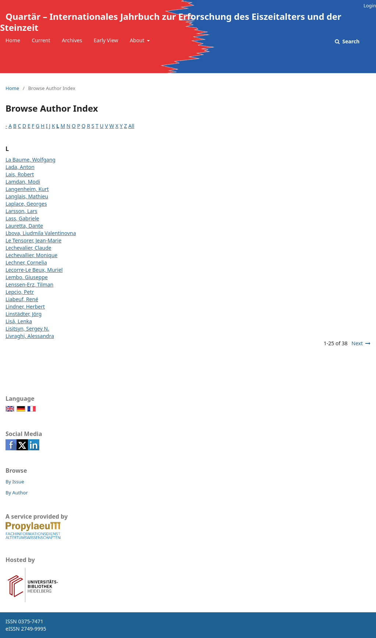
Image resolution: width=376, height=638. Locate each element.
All (131, 125)
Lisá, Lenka (19, 321)
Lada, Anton (20, 166)
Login (370, 5)
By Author (17, 492)
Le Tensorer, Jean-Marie (33, 240)
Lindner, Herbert (25, 306)
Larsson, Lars (21, 211)
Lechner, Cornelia (26, 262)
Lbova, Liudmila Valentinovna (41, 233)
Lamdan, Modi (23, 181)
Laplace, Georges (26, 203)
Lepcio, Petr (20, 291)
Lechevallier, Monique (31, 255)
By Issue (15, 481)
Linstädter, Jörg (23, 313)
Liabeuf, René (22, 299)
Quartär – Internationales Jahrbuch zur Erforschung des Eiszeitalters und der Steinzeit (170, 21)
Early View (106, 40)
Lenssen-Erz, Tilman (30, 284)
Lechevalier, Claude (28, 247)
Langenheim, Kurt (27, 188)
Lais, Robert (20, 174)
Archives (72, 40)
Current (41, 40)
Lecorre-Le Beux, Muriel (34, 269)
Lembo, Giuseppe (27, 277)
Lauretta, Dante (24, 225)
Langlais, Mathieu (27, 196)
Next (357, 343)
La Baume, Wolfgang (30, 159)
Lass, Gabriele (22, 218)
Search (350, 41)
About (137, 40)
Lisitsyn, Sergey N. (27, 328)
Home (13, 40)
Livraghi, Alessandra (30, 335)
